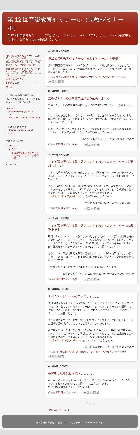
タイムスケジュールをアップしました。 (74, 296)
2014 (12, 145)
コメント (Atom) (62, 410)
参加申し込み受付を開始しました (70, 373)
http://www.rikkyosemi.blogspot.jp (24, 118)
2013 (12, 164)
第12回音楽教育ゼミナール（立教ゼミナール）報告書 (83, 58)
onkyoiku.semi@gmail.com (21, 111)
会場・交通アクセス (16, 79)
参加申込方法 (12, 83)
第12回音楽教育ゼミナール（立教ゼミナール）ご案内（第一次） (23, 63)
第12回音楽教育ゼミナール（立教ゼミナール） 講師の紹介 (23, 70)
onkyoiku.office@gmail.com (65, 196)
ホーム (91, 403)
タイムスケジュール (16, 75)
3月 (14, 149)
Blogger (100, 422)
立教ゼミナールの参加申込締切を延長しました (79, 98)
